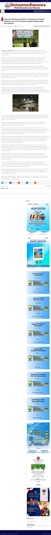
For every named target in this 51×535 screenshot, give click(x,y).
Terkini (30, 524)
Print (40, 26)
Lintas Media (3, 533)
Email (45, 26)
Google (48, 533)
